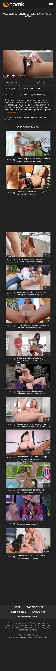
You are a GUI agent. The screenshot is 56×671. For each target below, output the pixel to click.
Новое (16, 607)
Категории (38, 612)
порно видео (24, 637)
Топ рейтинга (35, 607)
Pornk (35, 635)
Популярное (18, 612)
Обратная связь (28, 616)
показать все (10, 112)
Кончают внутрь (30, 117)
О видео (11, 88)
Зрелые (18, 117)
